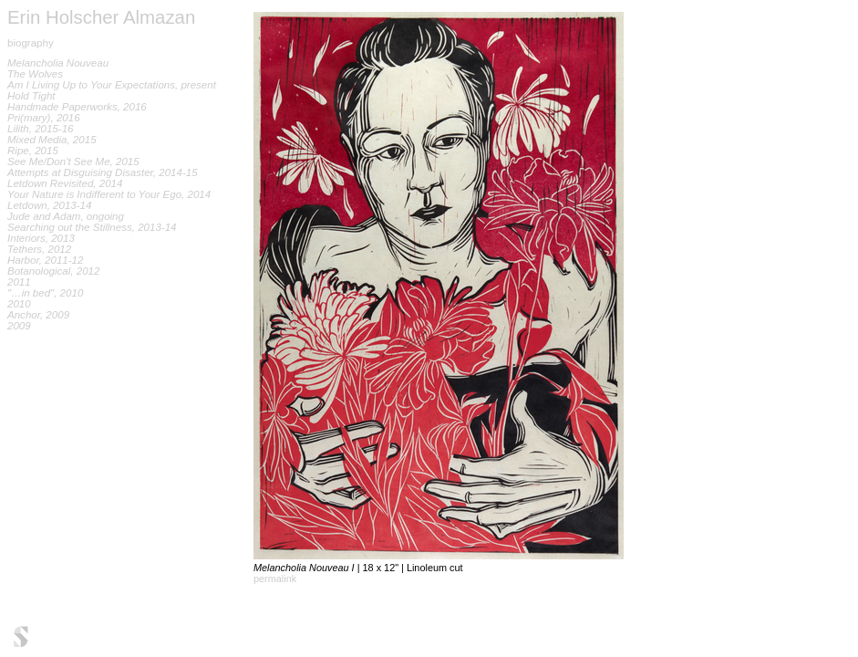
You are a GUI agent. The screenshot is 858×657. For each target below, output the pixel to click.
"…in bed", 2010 (45, 292)
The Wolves (35, 73)
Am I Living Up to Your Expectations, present (111, 84)
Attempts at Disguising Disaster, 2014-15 (102, 172)
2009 (19, 325)
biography (30, 42)
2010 (19, 303)
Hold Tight (31, 95)
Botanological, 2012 (53, 271)
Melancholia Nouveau (58, 62)
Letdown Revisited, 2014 (64, 183)
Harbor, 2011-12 (45, 260)
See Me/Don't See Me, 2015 (73, 161)
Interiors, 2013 (41, 238)
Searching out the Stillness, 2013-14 (92, 227)
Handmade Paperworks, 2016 (77, 106)
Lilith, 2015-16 (40, 128)
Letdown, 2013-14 (49, 205)
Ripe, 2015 (32, 150)
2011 (19, 281)
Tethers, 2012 (39, 249)
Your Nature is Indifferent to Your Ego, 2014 (109, 194)
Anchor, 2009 (38, 314)
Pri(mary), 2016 (43, 117)
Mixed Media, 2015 (52, 139)
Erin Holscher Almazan (101, 17)
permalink (274, 578)
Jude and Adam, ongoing (65, 216)
